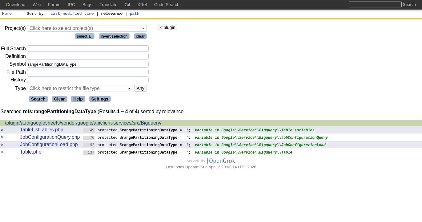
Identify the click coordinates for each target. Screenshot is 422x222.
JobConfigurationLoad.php (49, 145)
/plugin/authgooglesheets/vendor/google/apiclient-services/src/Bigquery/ (83, 123)
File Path (16, 73)
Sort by (35, 14)
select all (85, 37)
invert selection (114, 37)
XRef (142, 4)
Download (15, 4)
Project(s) (15, 29)
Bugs (87, 4)
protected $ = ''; (137, 131)
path (134, 14)
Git (127, 4)
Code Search (166, 4)
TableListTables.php (41, 130)
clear (140, 37)
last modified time (72, 14)
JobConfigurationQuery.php (50, 138)
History (18, 80)
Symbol (18, 65)
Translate (108, 4)
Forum (54, 4)
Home (7, 14)
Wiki (37, 4)
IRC (71, 4)
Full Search (13, 49)
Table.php (30, 152)
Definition (15, 57)
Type (20, 89)
